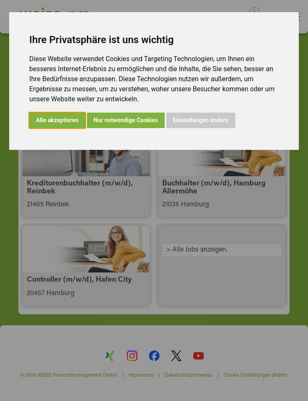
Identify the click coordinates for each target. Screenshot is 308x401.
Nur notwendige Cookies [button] (126, 120)
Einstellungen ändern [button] (201, 120)
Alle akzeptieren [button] (57, 120)
